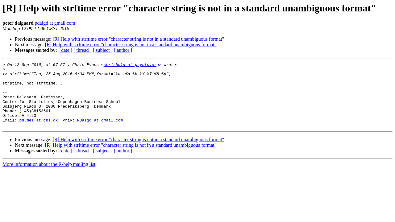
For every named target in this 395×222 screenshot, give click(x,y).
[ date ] (65, 50)
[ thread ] (82, 50)
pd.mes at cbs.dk (38, 132)
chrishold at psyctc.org (131, 65)
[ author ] (123, 50)
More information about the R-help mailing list (48, 177)
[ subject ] (103, 50)
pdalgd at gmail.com (55, 23)
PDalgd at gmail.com (100, 132)
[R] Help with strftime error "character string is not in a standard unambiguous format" (138, 39)
